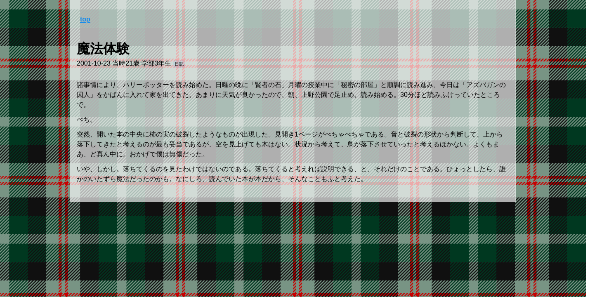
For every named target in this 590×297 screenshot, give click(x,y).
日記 (179, 63)
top (85, 19)
